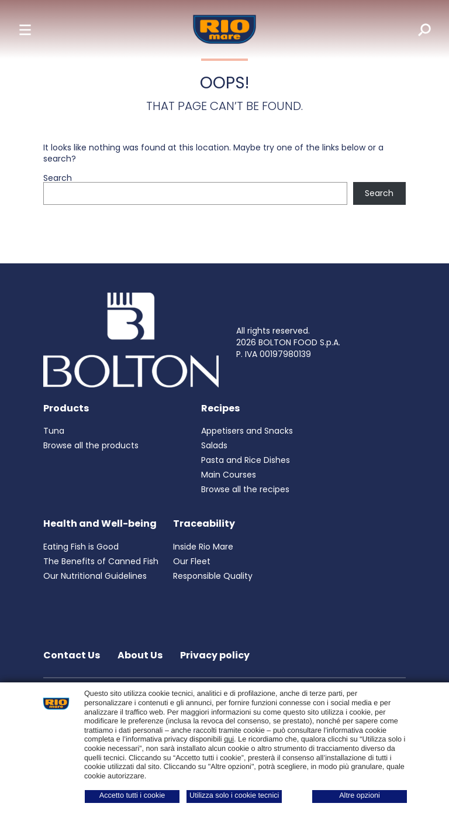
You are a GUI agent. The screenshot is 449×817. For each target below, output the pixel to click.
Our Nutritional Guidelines (95, 576)
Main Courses (228, 474)
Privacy (199, 655)
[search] (416, 29)
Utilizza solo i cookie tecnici (234, 795)
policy (234, 655)
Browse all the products (91, 445)
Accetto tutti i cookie (132, 795)
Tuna (53, 431)
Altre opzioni (359, 795)
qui (229, 739)
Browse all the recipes (245, 489)
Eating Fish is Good (81, 546)
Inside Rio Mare (203, 546)
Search (57, 178)
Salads (214, 445)
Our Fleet (191, 561)
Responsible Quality (213, 576)
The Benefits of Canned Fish (100, 561)
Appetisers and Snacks (247, 431)
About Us (140, 655)
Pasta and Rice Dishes (245, 460)
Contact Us (71, 655)
